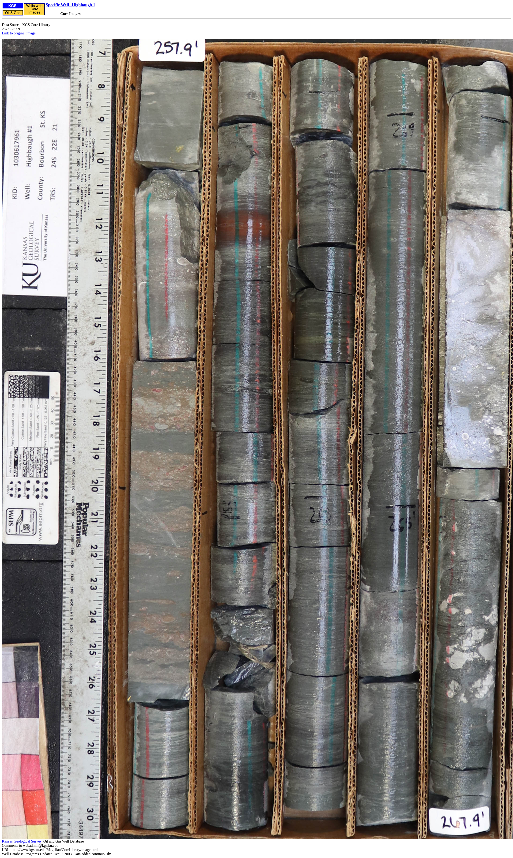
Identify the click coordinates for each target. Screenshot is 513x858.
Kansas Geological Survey (21, 841)
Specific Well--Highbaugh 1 (70, 5)
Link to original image (19, 33)
